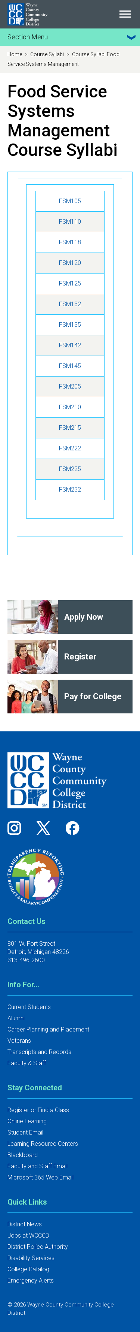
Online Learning (27, 1121)
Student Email (25, 1132)
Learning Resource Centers (42, 1143)
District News (24, 1224)
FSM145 (70, 365)
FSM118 (70, 242)
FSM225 (70, 468)
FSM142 (70, 345)
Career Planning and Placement (48, 1029)
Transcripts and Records (39, 1051)
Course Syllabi (47, 54)
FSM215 (70, 427)
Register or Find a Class (38, 1110)
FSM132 (70, 304)
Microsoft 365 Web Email (40, 1177)
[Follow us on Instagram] (16, 828)
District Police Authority (37, 1246)
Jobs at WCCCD (28, 1235)
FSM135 (70, 324)
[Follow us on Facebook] (73, 828)
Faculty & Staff (26, 1063)
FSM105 (70, 201)
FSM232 (70, 489)
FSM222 (70, 448)
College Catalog (28, 1269)
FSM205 (70, 386)
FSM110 (70, 221)
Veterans (19, 1040)
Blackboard (22, 1155)
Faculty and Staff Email (37, 1166)
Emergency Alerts (30, 1280)
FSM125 (70, 283)
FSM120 (70, 262)
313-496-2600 (26, 960)
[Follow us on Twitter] (46, 828)
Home (15, 54)
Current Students (29, 1007)
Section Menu (72, 37)
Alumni (16, 1018)
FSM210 (70, 407)
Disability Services (31, 1258)
